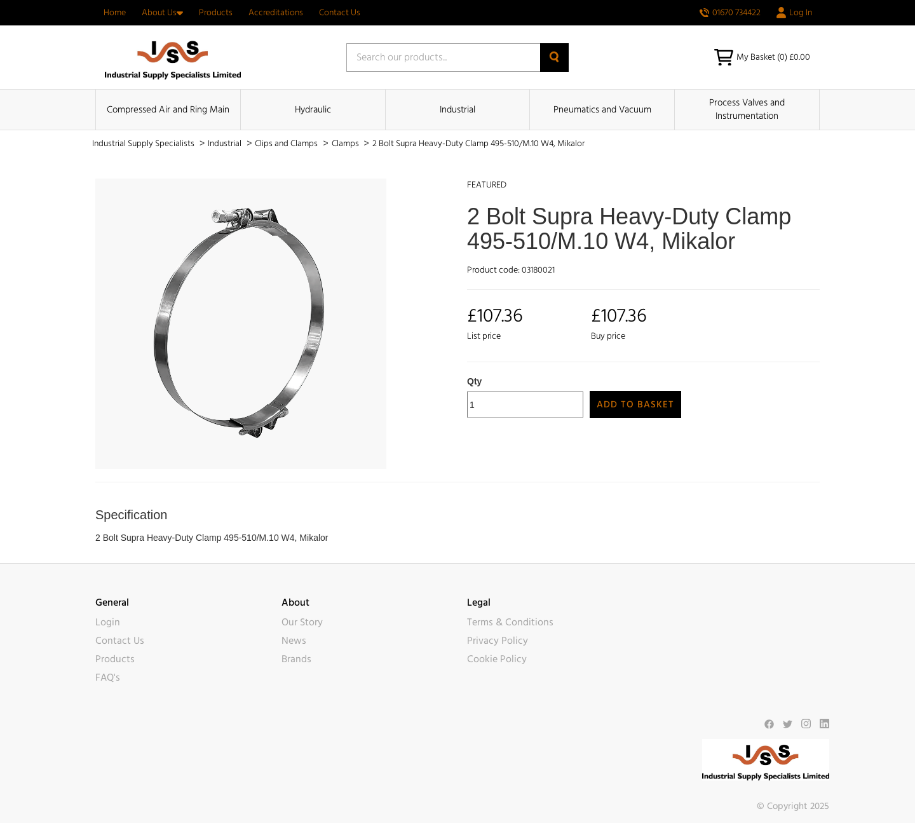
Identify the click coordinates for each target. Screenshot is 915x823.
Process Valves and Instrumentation (747, 109)
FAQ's (107, 677)
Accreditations (275, 12)
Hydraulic (313, 109)
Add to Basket (635, 404)
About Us (162, 12)
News (293, 641)
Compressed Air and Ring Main (168, 109)
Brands (296, 659)
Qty (474, 381)
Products (216, 12)
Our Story (302, 622)
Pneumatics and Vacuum (602, 109)
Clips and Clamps (287, 143)
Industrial (457, 109)
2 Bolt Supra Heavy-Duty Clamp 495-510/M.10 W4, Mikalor (478, 143)
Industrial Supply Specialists (144, 143)
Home (115, 12)
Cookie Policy (497, 659)
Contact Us (339, 12)
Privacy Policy (497, 641)
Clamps (346, 143)
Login (107, 622)
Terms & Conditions (510, 622)
